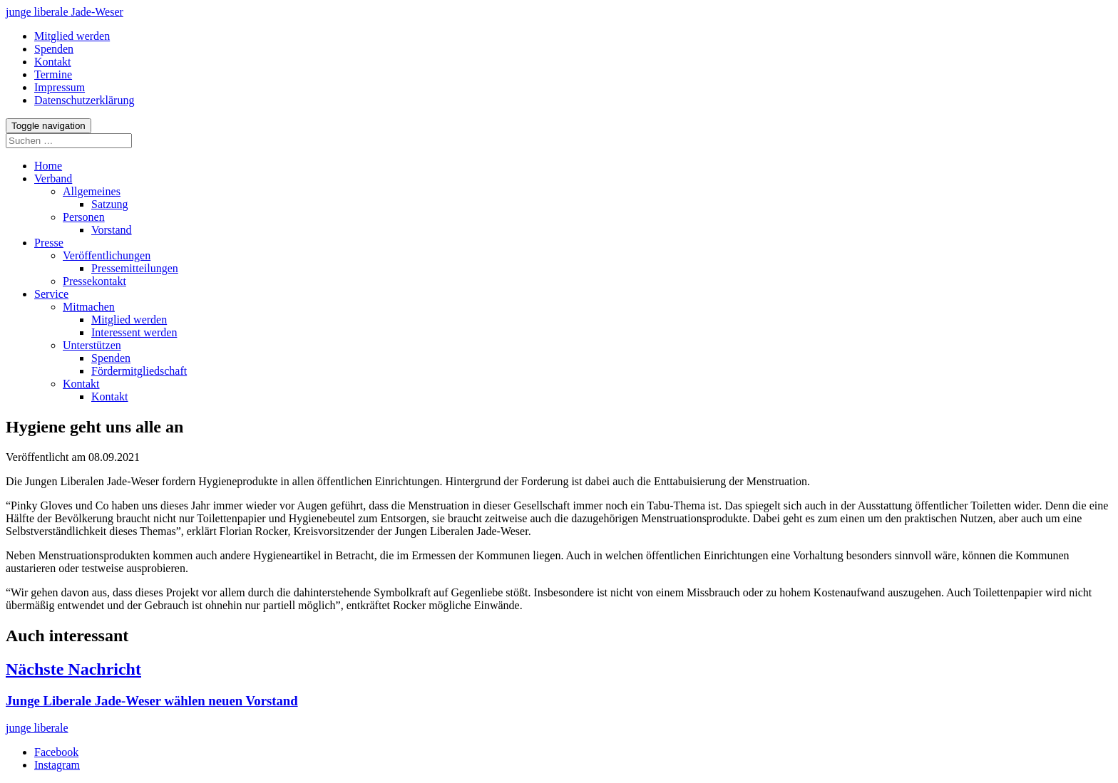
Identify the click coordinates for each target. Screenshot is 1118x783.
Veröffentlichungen (106, 255)
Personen (84, 217)
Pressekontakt (94, 281)
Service (51, 294)
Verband (53, 178)
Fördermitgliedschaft (139, 371)
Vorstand (111, 230)
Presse (48, 243)
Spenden (110, 358)
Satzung (109, 204)
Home (48, 166)
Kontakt (81, 384)
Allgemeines (91, 191)
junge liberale (37, 728)
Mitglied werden (129, 319)
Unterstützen (92, 345)
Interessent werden (134, 332)
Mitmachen (89, 307)
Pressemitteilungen (134, 268)
